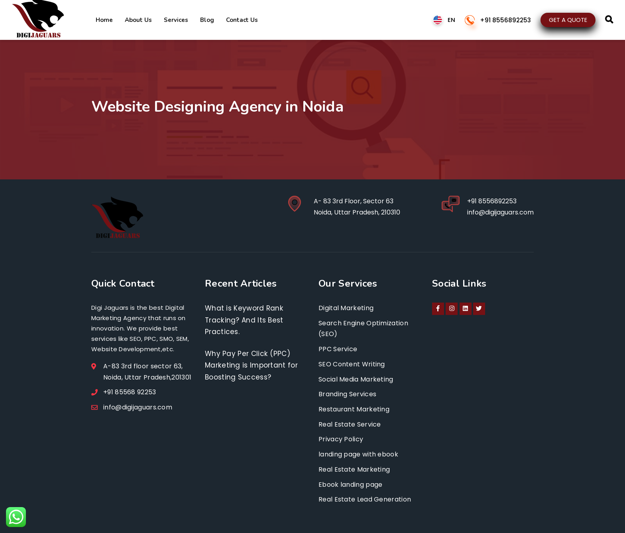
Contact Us (242, 20)
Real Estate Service (349, 424)
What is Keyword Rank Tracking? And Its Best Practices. (244, 319)
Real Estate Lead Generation (364, 499)
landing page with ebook (358, 454)
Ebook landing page (350, 484)
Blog (207, 20)
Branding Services (347, 394)
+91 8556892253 (505, 20)
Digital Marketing (345, 308)
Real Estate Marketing (354, 469)
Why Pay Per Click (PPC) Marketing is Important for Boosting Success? (251, 365)
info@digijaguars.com (500, 212)
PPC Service (337, 349)
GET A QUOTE (568, 20)
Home (104, 20)
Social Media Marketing (355, 379)
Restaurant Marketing (353, 409)
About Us (138, 20)
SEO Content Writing (351, 364)
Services (176, 20)
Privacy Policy (340, 439)
